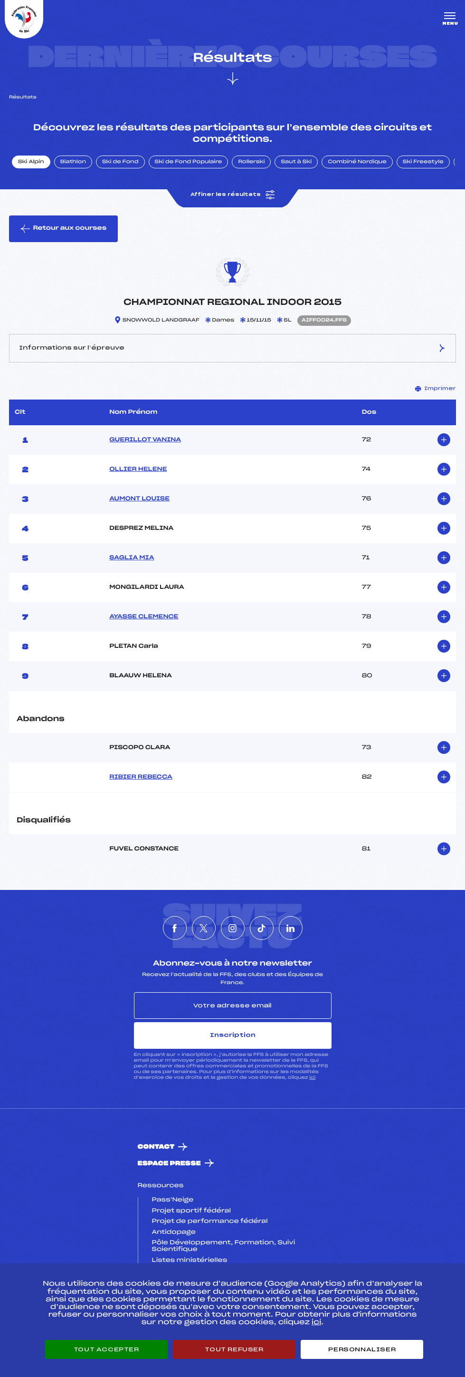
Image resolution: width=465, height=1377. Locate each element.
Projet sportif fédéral (191, 1211)
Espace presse (169, 1164)
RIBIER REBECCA (140, 777)
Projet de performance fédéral (210, 1221)
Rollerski (251, 162)
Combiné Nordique (357, 162)
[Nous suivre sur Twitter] (204, 928)
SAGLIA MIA (131, 558)
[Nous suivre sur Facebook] (175, 928)
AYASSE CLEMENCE (143, 617)
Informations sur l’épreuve (232, 348)
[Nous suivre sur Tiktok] (262, 928)
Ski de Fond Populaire (188, 162)
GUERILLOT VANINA (145, 440)
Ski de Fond (120, 162)
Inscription (233, 1035)
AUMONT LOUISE (139, 499)
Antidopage (174, 1232)
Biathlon (73, 162)
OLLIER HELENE (138, 469)
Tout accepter (106, 1349)
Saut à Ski (296, 162)
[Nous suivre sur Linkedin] (291, 928)
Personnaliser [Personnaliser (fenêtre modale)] (362, 1349)
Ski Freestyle (423, 162)
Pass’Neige (173, 1200)
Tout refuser (234, 1349)
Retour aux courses (63, 229)
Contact (156, 1147)
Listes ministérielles (190, 1260)
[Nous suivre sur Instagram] (233, 928)
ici (312, 1077)
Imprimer (435, 388)
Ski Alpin (31, 162)
